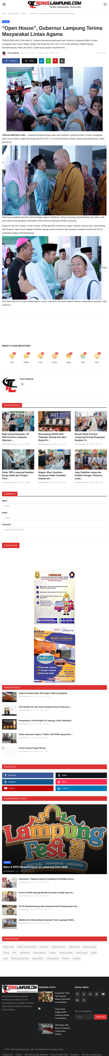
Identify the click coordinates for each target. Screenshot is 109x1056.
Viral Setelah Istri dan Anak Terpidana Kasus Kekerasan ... (45, 707)
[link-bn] (54, 596)
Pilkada (53, 945)
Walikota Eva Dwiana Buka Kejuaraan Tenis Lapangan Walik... (47, 913)
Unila (5, 951)
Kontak (5, 1052)
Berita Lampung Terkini (27, 940)
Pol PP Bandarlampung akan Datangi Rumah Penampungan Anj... (48, 899)
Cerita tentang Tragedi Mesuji (32, 748)
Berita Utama (8, 940)
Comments (9, 494)
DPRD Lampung (66, 945)
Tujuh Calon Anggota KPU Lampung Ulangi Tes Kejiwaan (62, 1006)
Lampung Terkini (13, 13)
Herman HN (25, 945)
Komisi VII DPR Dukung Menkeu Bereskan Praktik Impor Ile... (46, 885)
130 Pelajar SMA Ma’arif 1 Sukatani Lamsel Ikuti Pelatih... (62, 1022)
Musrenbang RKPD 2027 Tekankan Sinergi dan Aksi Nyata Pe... (52, 437)
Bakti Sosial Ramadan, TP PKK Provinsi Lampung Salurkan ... (15, 437)
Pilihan (94, 945)
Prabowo (65, 951)
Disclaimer (75, 1047)
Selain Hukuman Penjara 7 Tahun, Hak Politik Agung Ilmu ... (46, 734)
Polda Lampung (39, 945)
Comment (6, 524)
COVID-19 (44, 940)
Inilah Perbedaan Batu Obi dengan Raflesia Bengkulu (43, 693)
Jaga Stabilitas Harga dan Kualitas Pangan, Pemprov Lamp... (89, 475)
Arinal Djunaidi (52, 951)
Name (4, 501)
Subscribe (100, 1010)
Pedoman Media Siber (59, 1047)
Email (4, 513)
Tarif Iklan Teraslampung (91, 1047)
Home (4, 13)
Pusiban (23, 13)
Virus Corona (74, 940)
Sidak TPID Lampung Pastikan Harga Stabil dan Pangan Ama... (18, 475)
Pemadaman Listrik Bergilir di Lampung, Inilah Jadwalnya (45, 720)
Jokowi (6, 945)
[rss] (83, 993)
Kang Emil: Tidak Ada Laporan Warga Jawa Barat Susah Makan (62, 990)
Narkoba (76, 951)
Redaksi (19, 1047)
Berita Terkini (38, 951)
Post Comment (10, 545)
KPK (14, 945)
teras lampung (10, 53)
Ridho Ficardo (82, 945)
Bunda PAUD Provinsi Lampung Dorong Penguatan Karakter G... (90, 437)
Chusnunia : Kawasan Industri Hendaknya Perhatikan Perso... (47, 872)
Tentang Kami (7, 1047)
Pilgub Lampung (89, 940)
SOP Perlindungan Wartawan (36, 1047)
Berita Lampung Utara (20, 951)
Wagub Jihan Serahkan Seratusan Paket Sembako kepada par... (52, 475)
